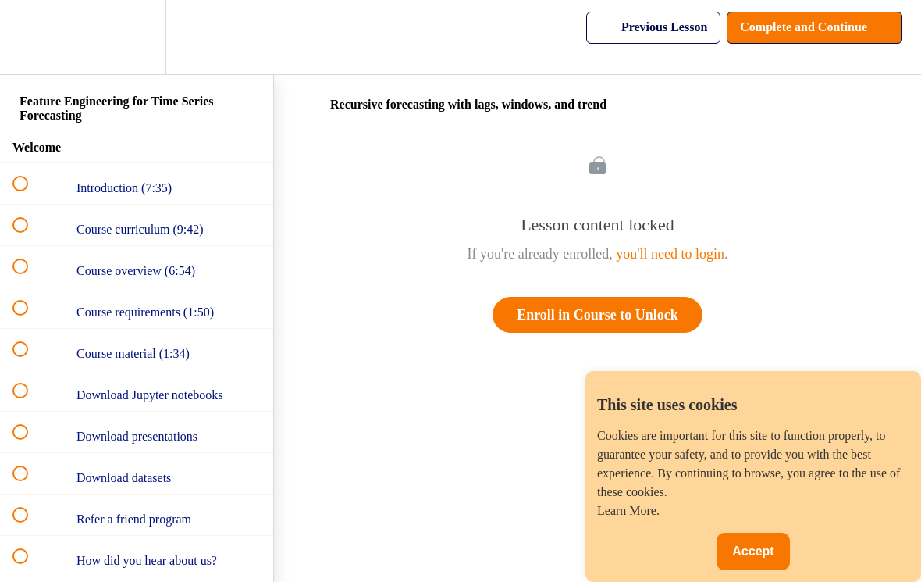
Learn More (626, 510)
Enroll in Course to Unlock (597, 315)
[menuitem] (136, 37)
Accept (752, 551)
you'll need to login (670, 254)
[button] (29, 37)
